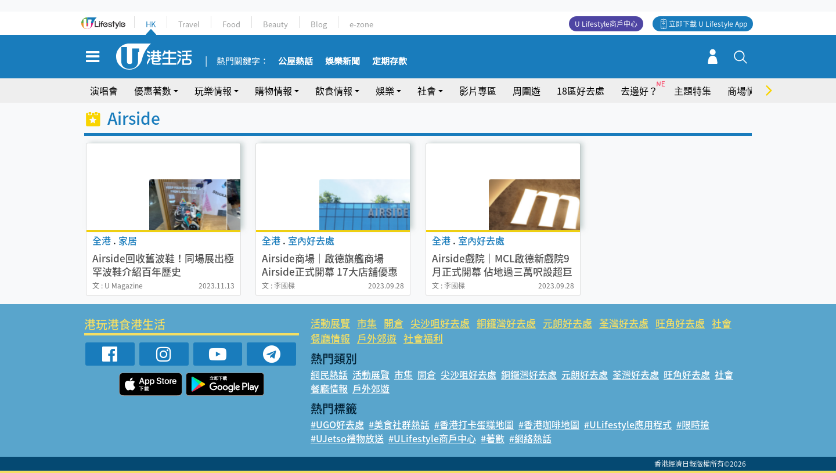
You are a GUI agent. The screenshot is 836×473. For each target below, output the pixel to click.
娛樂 (385, 91)
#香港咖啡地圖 (548, 424)
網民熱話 (329, 374)
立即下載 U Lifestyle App (708, 24)
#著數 (493, 438)
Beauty (275, 24)
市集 (367, 323)
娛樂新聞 (342, 61)
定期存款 (389, 61)
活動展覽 (330, 323)
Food (231, 24)
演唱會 (104, 91)
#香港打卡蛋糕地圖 (474, 424)
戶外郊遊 (377, 338)
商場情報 (746, 91)
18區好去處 (580, 91)
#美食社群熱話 (399, 424)
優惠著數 (152, 91)
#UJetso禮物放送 (347, 438)
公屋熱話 (295, 61)
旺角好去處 (680, 323)
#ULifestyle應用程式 (628, 424)
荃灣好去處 (623, 323)
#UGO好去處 (337, 424)
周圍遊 (526, 91)
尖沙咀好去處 (440, 323)
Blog (319, 24)
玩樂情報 (213, 91)
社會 (426, 91)
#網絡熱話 (530, 438)
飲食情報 (333, 91)
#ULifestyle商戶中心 (432, 438)
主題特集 (692, 91)
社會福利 (423, 338)
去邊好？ (639, 91)
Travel (189, 24)
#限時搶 (692, 424)
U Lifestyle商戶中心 (606, 24)
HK (151, 24)
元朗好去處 (567, 323)
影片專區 (477, 91)
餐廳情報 (330, 338)
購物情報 (273, 91)
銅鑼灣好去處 (506, 323)
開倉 (393, 323)
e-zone (361, 24)
